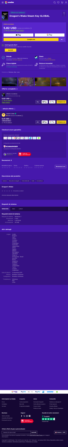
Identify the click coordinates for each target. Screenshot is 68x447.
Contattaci (4, 404)
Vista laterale (25, 181)
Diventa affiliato (53, 406)
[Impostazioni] (60, 432)
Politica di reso (37, 408)
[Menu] (2, 2)
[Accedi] (66, 2)
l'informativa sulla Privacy (36, 435)
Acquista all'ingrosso (7, 418)
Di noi (3, 401)
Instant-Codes (10, 113)
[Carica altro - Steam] (36, 57)
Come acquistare (23, 401)
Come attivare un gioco (39, 404)
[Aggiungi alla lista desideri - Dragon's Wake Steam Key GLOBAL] (64, 14)
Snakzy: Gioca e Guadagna (56, 408)
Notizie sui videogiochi (55, 401)
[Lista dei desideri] (58, 2)
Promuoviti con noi (7, 420)
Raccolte (21, 404)
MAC (13, 209)
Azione (5, 181)
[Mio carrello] (62, 2)
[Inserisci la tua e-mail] (16, 432)
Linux (13, 282)
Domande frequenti (38, 401)
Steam (49, 58)
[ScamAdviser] (11, 146)
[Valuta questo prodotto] (7, 191)
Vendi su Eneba (6, 415)
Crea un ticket (36, 406)
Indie (33, 181)
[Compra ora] (18, 35)
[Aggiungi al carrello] (62, 39)
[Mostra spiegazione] (22, 115)
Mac (13, 280)
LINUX (21, 209)
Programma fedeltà (24, 406)
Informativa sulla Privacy (19, 441)
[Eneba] (9, 2)
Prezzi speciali (53, 404)
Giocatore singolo (14, 181)
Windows (15, 279)
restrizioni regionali (17, 59)
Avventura (40, 181)
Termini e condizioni (7, 441)
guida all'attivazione (50, 59)
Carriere (4, 406)
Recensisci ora (60, 166)
